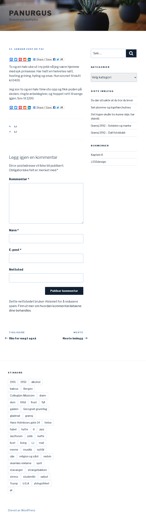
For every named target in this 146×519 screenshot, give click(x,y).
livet (12, 442)
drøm (42, 395)
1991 (13, 382)
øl (11, 490)
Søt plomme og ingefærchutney (111, 107)
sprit (39, 463)
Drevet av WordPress (21, 510)
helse (48, 422)
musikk (27, 449)
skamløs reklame (21, 463)
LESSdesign (98, 161)
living (23, 442)
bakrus (14, 388)
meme (14, 449)
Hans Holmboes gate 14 (25, 422)
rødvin (47, 456)
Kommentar (19, 179)
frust (34, 402)
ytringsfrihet (41, 483)
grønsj (29, 415)
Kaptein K (97, 154)
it (34, 429)
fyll (43, 402)
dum (12, 402)
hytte (24, 429)
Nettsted (16, 269)
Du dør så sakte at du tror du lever (112, 100)
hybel (13, 429)
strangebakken (37, 469)
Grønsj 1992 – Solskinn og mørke (111, 125)
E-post (15, 250)
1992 (23, 382)
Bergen (28, 388)
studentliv (29, 476)
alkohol (35, 382)
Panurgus (30, 13)
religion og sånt (29, 456)
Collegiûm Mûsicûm (22, 395)
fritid (23, 402)
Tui (41, 49)
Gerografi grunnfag (35, 409)
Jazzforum (16, 436)
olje (12, 456)
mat (41, 442)
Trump (14, 483)
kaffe (41, 436)
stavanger (16, 469)
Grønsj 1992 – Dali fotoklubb (108, 132)
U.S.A (26, 483)
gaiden (14, 409)
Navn (14, 230)
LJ (15, 126)
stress (14, 476)
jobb (30, 436)
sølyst (44, 476)
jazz (42, 429)
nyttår (40, 449)
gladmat (15, 415)
